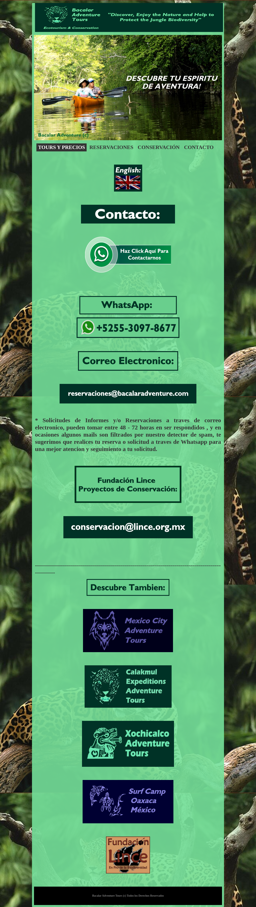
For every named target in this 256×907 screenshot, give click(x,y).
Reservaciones (111, 147)
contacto (199, 147)
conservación (159, 147)
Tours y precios (61, 147)
